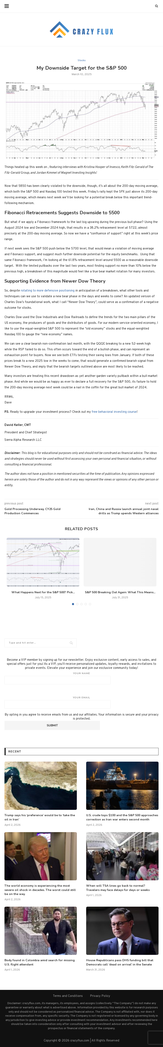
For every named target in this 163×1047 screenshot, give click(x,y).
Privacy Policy (100, 996)
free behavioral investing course (114, 412)
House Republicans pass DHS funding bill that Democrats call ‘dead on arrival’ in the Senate (119, 962)
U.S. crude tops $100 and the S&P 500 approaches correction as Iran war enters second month (122, 817)
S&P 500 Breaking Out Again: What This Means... (120, 592)
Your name (81, 678)
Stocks (82, 60)
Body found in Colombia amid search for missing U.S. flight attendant (39, 962)
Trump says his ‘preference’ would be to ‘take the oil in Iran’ (39, 817)
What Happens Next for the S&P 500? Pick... (43, 592)
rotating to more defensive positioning (47, 291)
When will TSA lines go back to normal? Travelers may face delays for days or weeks (118, 888)
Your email (81, 702)
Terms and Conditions (68, 996)
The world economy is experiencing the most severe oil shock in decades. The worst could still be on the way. (40, 890)
